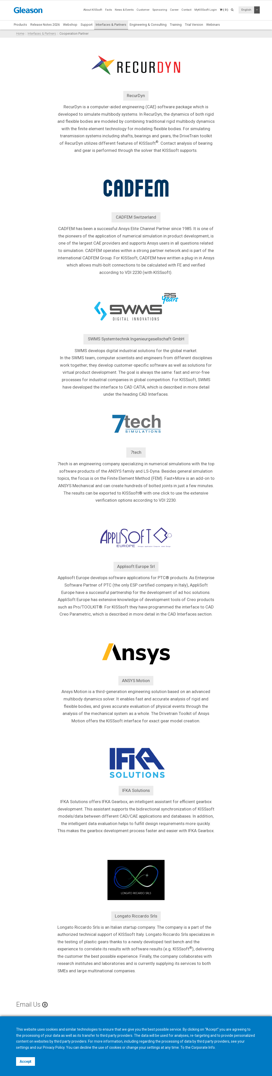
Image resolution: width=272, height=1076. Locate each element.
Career (174, 9)
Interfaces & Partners (111, 24)
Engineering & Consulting (148, 24)
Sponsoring (159, 9)
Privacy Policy (54, 1047)
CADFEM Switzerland (136, 217)
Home (20, 33)
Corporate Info (203, 1047)
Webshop (70, 24)
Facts (108, 9)
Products (20, 24)
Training (176, 24)
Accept (25, 1061)
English (246, 9)
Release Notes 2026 (45, 24)
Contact (186, 9)
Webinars (213, 24)
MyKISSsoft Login (205, 9)
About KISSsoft (92, 9)
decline (85, 1047)
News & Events (124, 9)
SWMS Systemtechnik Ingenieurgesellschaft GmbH (136, 338)
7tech (136, 452)
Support (87, 24)
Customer (143, 9)
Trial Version (194, 24)
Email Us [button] (32, 1004)
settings (153, 1047)
